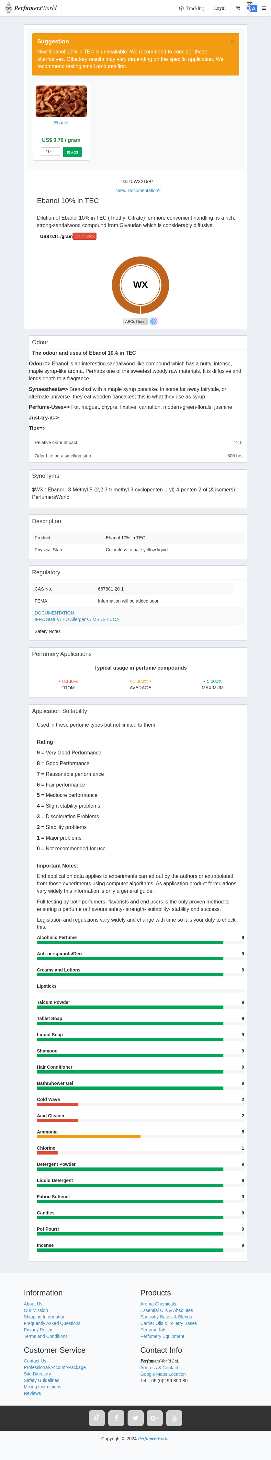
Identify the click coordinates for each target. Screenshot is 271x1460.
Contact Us (35, 1360)
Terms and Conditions (46, 1336)
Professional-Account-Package (55, 1367)
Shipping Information (44, 1316)
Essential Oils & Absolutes (167, 1310)
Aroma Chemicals (158, 1303)
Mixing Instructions (43, 1386)
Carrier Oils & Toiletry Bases (169, 1323)
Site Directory (37, 1373)
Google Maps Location (163, 1374)
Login (220, 8)
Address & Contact (159, 1367)
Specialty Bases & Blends (166, 1316)
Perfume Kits (153, 1329)
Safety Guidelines (42, 1380)
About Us (33, 1303)
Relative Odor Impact (139, 442)
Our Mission (36, 1310)
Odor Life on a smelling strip (139, 456)
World (35, 8)
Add (72, 152)
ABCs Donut (136, 321)
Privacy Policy (38, 1329)
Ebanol (61, 122)
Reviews (32, 1393)
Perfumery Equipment (162, 1336)
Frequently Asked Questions (52, 1323)
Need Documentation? (138, 190)
